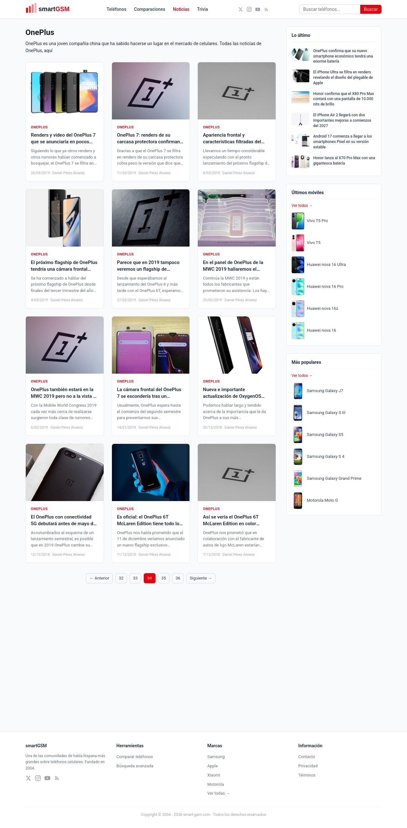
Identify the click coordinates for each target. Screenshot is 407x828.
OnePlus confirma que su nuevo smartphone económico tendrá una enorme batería (343, 56)
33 (135, 578)
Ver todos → (302, 205)
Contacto (306, 756)
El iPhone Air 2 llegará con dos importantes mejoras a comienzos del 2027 (342, 120)
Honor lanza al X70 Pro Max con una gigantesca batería (344, 161)
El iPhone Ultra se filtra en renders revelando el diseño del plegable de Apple (343, 77)
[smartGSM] (50, 9)
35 (164, 578)
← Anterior (99, 578)
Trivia (202, 9)
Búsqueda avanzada (134, 766)
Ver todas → (218, 793)
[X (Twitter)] (240, 9)
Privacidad (308, 766)
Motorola (215, 784)
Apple (212, 766)
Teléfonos (116, 9)
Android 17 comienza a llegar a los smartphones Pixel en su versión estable (342, 141)
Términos (306, 775)
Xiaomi (213, 775)
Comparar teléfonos (134, 756)
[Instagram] (249, 9)
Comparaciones (149, 9)
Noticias (181, 9)
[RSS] (266, 9)
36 (178, 578)
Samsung (216, 756)
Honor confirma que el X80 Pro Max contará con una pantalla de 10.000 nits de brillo (343, 99)
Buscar (371, 9)
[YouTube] (257, 9)
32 (121, 578)
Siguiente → (201, 578)
